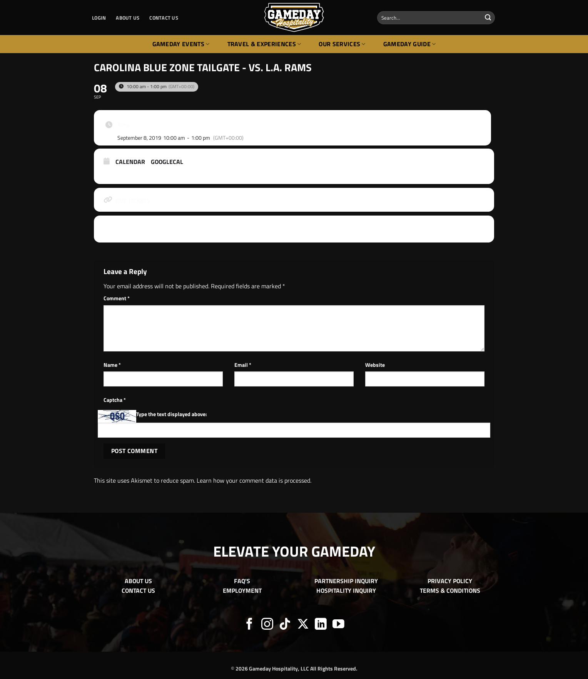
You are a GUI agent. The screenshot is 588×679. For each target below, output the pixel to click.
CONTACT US (163, 18)
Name (112, 365)
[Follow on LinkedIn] (321, 625)
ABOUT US (127, 18)
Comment (117, 298)
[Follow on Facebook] (250, 625)
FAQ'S (242, 580)
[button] (99, 18)
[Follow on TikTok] (285, 625)
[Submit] (487, 17)
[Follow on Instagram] (267, 625)
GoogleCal (167, 162)
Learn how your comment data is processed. (254, 480)
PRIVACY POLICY (450, 580)
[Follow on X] (303, 625)
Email (242, 365)
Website (375, 365)
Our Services (342, 43)
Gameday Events (181, 43)
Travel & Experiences (264, 43)
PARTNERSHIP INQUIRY (346, 580)
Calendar (130, 162)
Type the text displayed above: (171, 414)
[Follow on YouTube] (338, 625)
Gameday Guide (409, 43)
